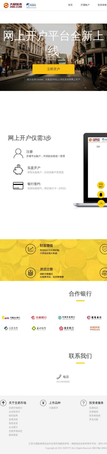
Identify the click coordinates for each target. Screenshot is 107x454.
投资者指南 (94, 415)
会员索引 (13, 427)
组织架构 (13, 415)
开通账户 (85, 5)
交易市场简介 (15, 408)
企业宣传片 (14, 412)
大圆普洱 (53, 408)
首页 (70, 5)
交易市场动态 (15, 431)
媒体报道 (13, 435)
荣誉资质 (13, 423)
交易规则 (93, 412)
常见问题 (93, 419)
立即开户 (53, 69)
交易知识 (93, 408)
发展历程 (13, 419)
